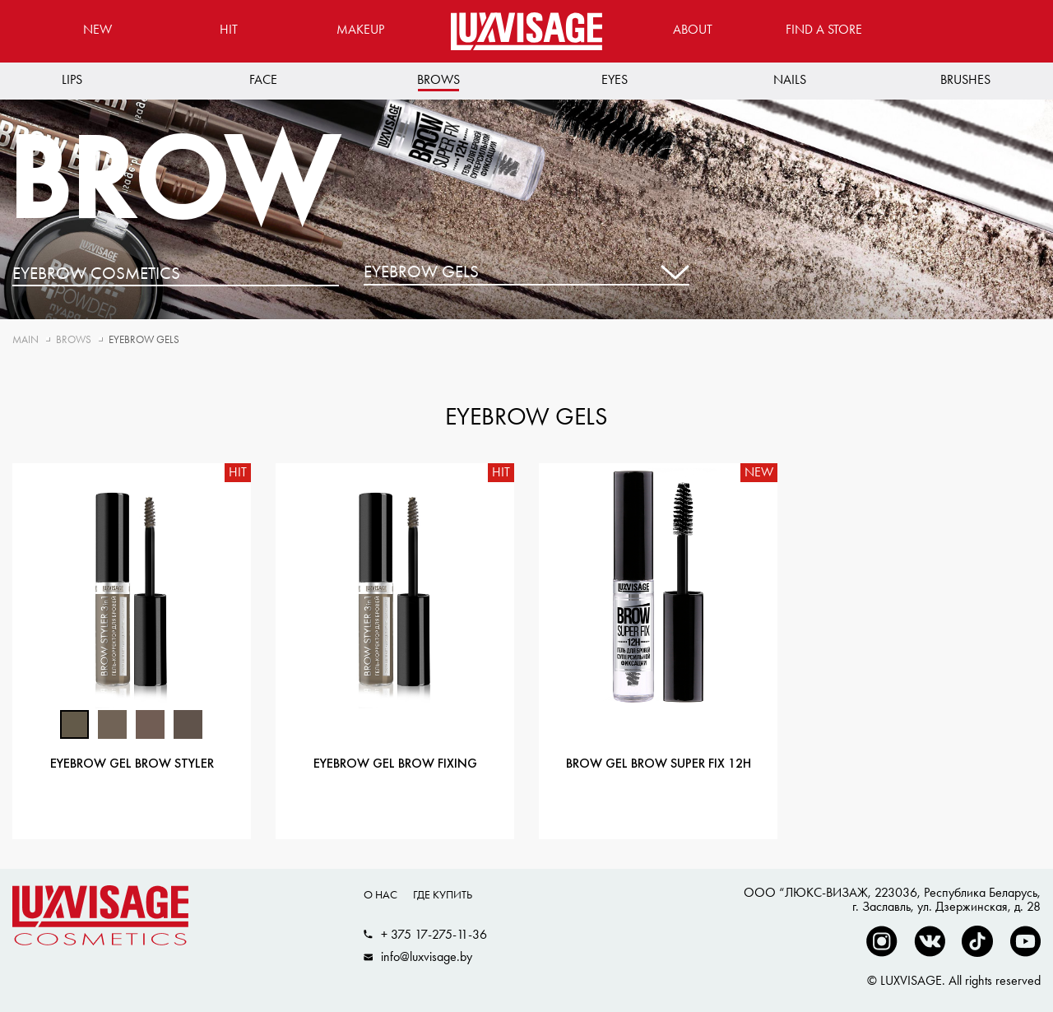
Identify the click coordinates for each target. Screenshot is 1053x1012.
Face (263, 79)
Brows (438, 79)
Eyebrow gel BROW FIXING (395, 764)
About (692, 29)
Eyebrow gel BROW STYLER (132, 764)
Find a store (824, 29)
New (97, 29)
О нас (380, 894)
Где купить (442, 894)
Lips (72, 79)
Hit (229, 29)
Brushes (965, 79)
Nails (789, 79)
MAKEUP (360, 29)
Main (25, 339)
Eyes (614, 79)
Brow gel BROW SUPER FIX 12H (658, 764)
